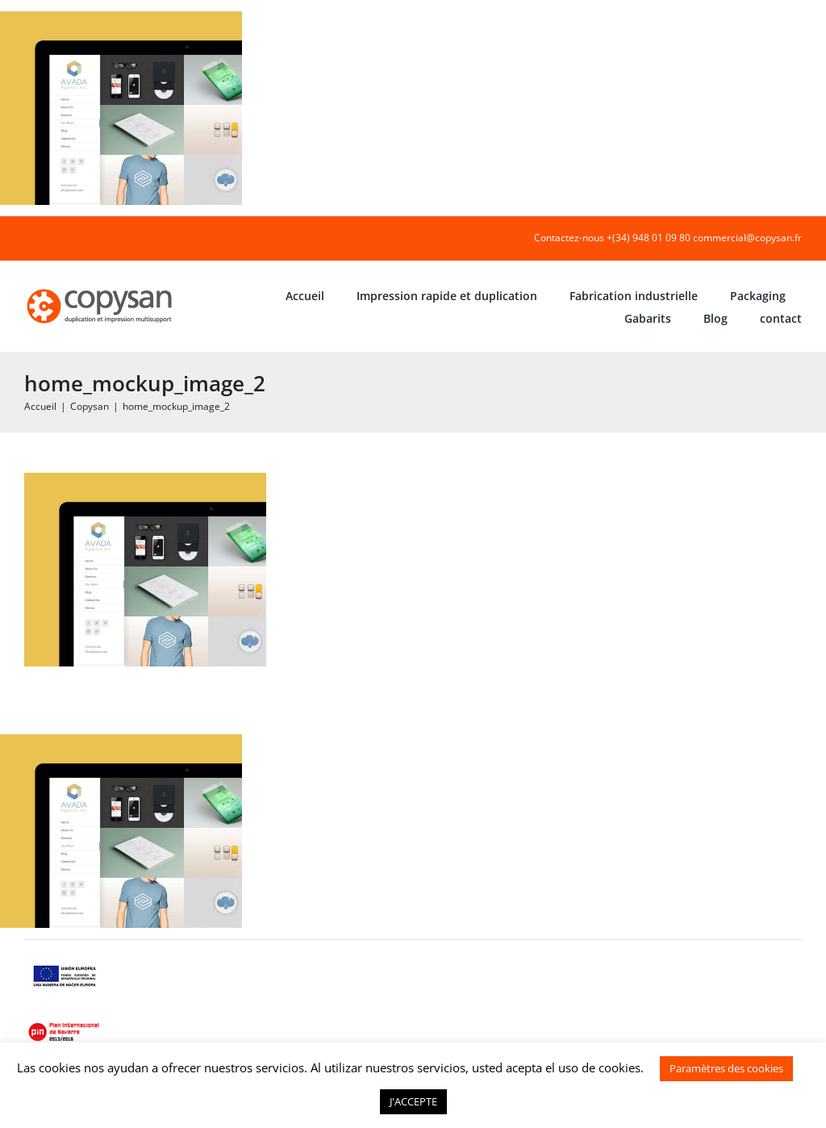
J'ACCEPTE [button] (413, 1101)
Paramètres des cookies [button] (726, 1068)
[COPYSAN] (100, 287)
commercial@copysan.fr (747, 237)
